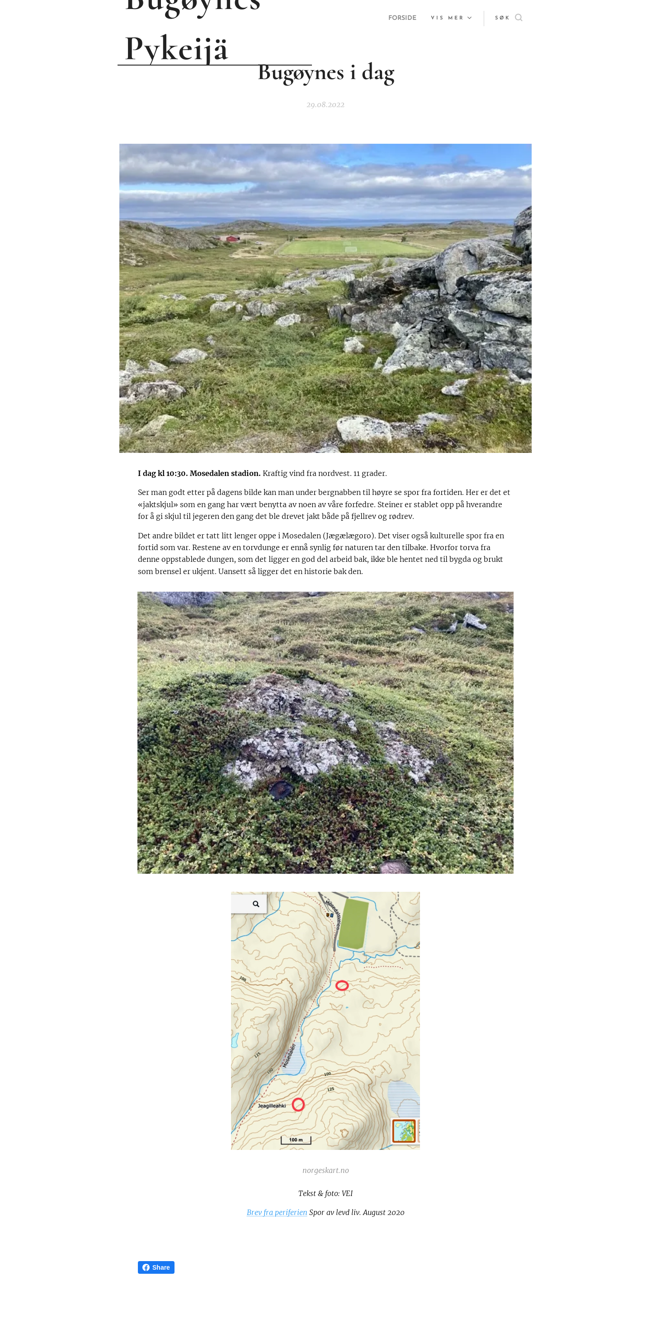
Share (156, 1267)
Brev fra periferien (277, 1212)
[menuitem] (402, 18)
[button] (508, 18)
